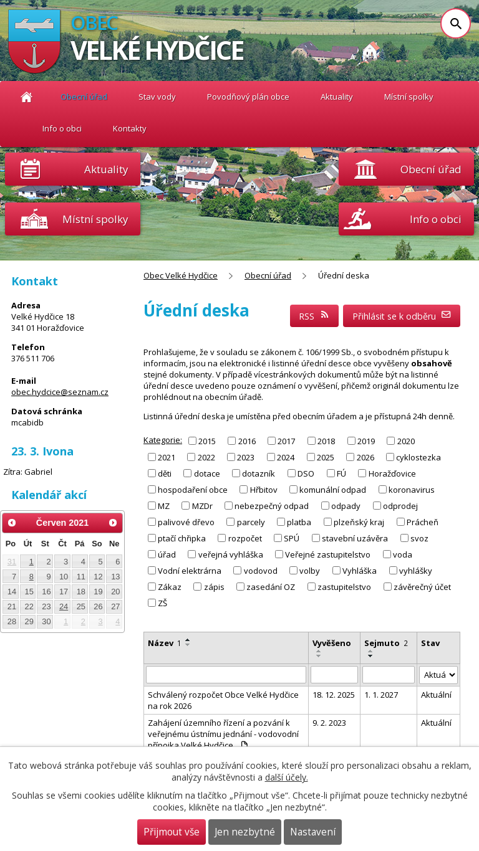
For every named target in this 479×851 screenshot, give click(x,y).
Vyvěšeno (331, 643)
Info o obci (62, 128)
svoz (419, 538)
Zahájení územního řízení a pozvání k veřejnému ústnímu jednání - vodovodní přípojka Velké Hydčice (223, 734)
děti (165, 473)
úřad (167, 554)
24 (63, 606)
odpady (345, 505)
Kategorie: (162, 439)
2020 (406, 440)
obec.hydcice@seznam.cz (60, 391)
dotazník (258, 473)
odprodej (400, 505)
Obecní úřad (83, 96)
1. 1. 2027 (381, 694)
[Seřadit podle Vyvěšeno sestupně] (319, 656)
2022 (206, 456)
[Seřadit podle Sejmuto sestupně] (371, 656)
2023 (245, 456)
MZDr (202, 505)
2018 (326, 440)
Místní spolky (408, 96)
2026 (365, 456)
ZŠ (162, 603)
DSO (306, 473)
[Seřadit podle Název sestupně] (188, 644)
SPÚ (291, 538)
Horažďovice (392, 473)
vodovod (261, 570)
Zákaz (169, 586)
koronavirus (412, 489)
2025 (325, 456)
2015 (207, 440)
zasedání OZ (270, 586)
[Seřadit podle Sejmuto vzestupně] (371, 651)
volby (309, 570)
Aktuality (106, 169)
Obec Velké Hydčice (26, 97)
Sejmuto (386, 643)
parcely (251, 522)
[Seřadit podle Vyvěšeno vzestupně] (319, 651)
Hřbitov (264, 489)
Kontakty (130, 128)
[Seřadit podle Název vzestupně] (188, 639)
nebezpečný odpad (272, 505)
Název (164, 643)
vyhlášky (415, 570)
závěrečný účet (422, 586)
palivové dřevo (186, 522)
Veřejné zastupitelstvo (327, 554)
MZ (164, 505)
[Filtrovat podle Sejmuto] (388, 674)
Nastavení (313, 832)
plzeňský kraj (359, 522)
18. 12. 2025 (333, 694)
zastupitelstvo (344, 586)
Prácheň (422, 522)
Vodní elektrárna (189, 570)
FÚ (341, 473)
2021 (166, 456)
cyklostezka (418, 456)
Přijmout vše (171, 832)
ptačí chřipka (182, 538)
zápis (214, 586)
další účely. (286, 777)
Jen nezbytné (245, 832)
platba (299, 522)
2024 (285, 456)
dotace (207, 473)
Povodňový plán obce (248, 96)
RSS (314, 316)
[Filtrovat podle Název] (226, 674)
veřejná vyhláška (230, 554)
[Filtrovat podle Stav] (438, 675)
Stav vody (157, 96)
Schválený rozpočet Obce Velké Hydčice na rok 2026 (223, 700)
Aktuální (436, 694)
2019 (366, 440)
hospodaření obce (193, 489)
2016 (247, 440)
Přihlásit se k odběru (402, 316)
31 (11, 561)
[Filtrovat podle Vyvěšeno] (334, 674)
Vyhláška (359, 570)
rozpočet (245, 538)
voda (402, 554)
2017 (286, 440)
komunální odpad (332, 489)
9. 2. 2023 (329, 722)
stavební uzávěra (355, 538)
